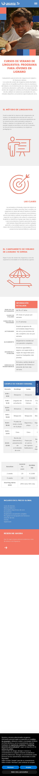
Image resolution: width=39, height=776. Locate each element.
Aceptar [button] (28, 767)
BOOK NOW (37, 388)
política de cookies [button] (7, 749)
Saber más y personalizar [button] (19, 772)
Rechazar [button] (10, 767)
